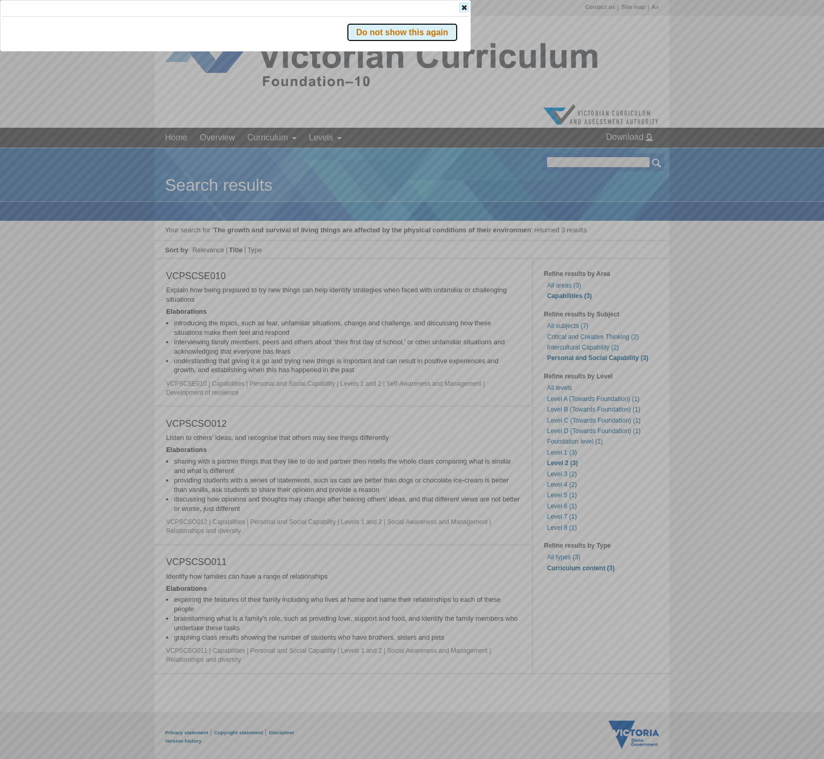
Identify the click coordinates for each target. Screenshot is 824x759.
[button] (638, 157)
